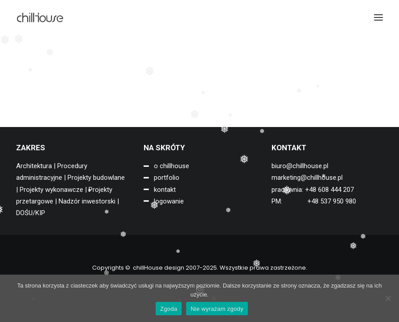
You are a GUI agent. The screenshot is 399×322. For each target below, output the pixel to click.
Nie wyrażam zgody (217, 308)
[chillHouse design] (40, 17)
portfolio (166, 178)
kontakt (165, 190)
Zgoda (168, 308)
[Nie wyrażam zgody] (387, 298)
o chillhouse (171, 166)
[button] (378, 17)
